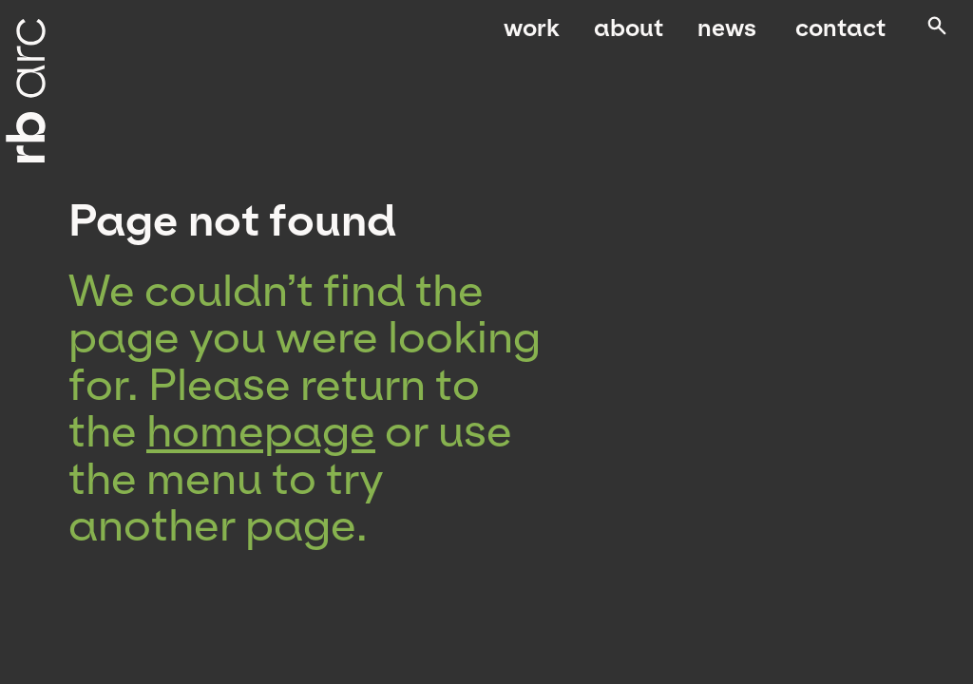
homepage (260, 431)
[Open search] (934, 37)
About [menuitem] (628, 35)
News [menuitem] (726, 35)
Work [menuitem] (532, 35)
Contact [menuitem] (836, 35)
